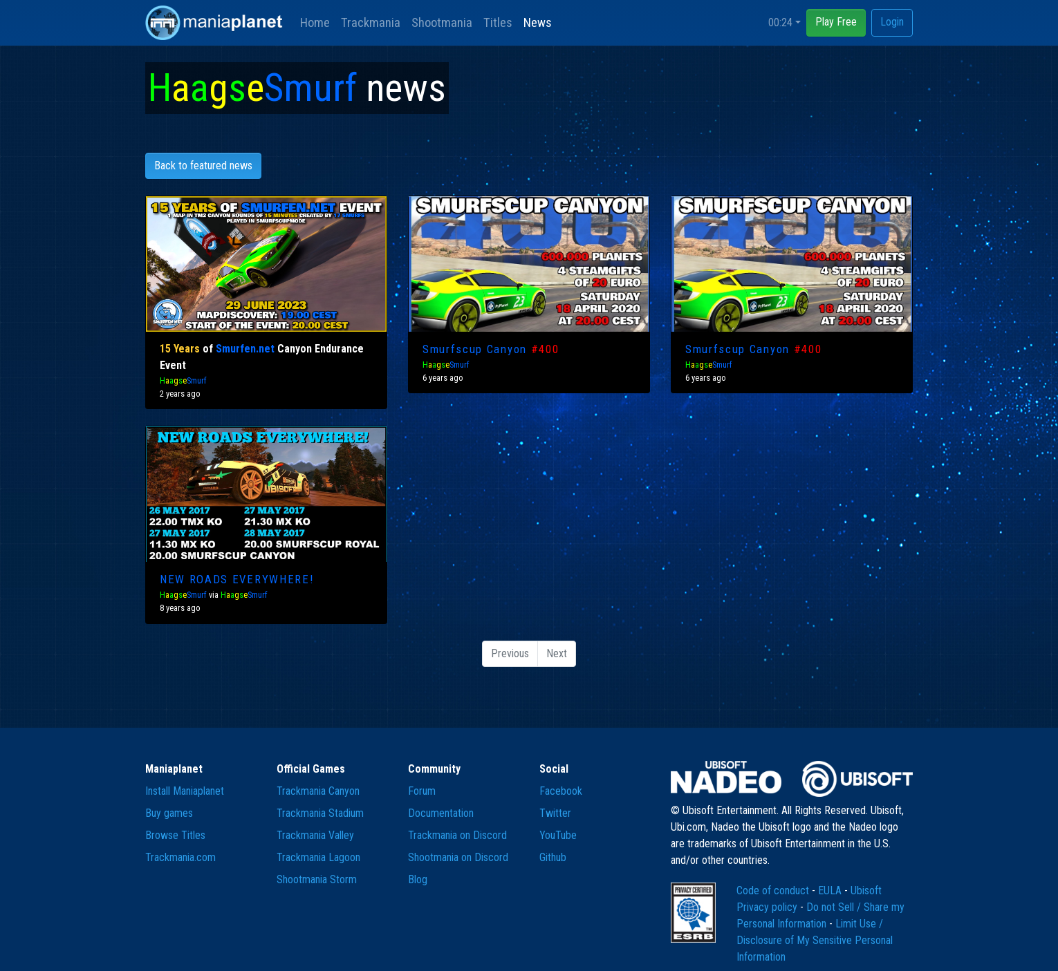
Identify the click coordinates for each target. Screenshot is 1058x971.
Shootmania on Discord (458, 857)
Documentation (441, 813)
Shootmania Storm (317, 879)
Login (892, 21)
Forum (422, 791)
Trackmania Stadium (320, 813)
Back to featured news (203, 165)
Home (315, 22)
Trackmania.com (180, 857)
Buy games (169, 813)
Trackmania (370, 22)
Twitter (555, 813)
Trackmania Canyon (318, 791)
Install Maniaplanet (184, 791)
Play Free (836, 21)
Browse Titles (175, 835)
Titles (497, 22)
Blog (417, 879)
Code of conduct (774, 890)
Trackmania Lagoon (318, 857)
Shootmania (441, 22)
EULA (831, 890)
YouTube (558, 835)
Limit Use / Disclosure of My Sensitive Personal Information (814, 940)
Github (552, 857)
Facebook (560, 791)
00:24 (780, 22)
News (537, 22)
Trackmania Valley (315, 835)
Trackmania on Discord (457, 835)
